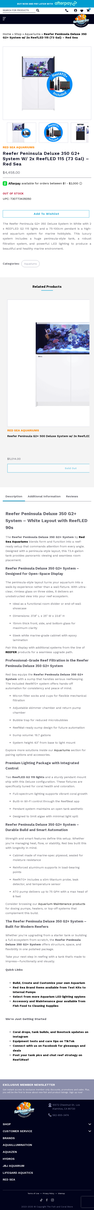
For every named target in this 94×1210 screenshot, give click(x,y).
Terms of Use (33, 1193)
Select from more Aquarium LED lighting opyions (49, 996)
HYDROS (9, 1159)
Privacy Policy (48, 1193)
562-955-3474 (60, 1115)
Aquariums (33, 34)
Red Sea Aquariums (18, 147)
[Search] (37, 11)
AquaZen (10, 1152)
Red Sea (9, 1179)
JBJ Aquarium (13, 1165)
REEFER (11, 652)
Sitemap (61, 1193)
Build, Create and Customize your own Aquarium (49, 983)
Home (7, 34)
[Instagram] (52, 1200)
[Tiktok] (41, 1200)
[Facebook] (47, 1200)
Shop (18, 34)
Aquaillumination (17, 1145)
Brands (9, 1138)
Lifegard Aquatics (18, 1172)
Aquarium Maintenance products (61, 904)
